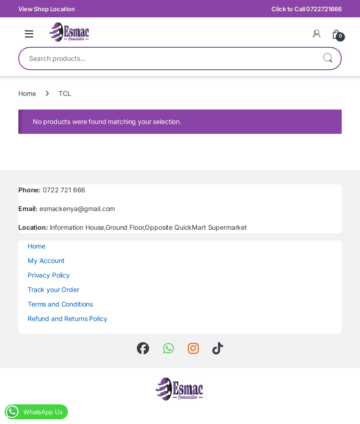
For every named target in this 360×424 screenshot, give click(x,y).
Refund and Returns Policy (67, 318)
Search (328, 58)
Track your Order (53, 289)
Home (27, 93)
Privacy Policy (49, 275)
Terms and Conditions (60, 304)
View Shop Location (46, 9)
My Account (46, 260)
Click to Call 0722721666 (306, 9)
